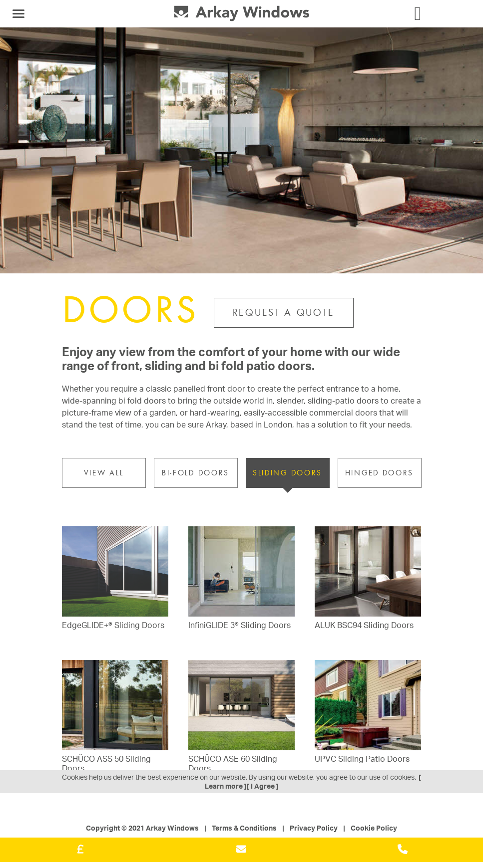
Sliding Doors (287, 472)
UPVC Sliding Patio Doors (362, 759)
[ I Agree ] (263, 786)
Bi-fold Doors (195, 472)
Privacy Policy (314, 828)
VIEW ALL (104, 472)
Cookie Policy (374, 828)
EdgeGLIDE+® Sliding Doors (113, 625)
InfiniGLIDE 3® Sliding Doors (239, 625)
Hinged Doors (379, 472)
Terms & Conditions (244, 828)
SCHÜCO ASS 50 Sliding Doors (106, 763)
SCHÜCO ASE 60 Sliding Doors (232, 763)
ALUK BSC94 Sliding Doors (364, 625)
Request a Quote (284, 313)
